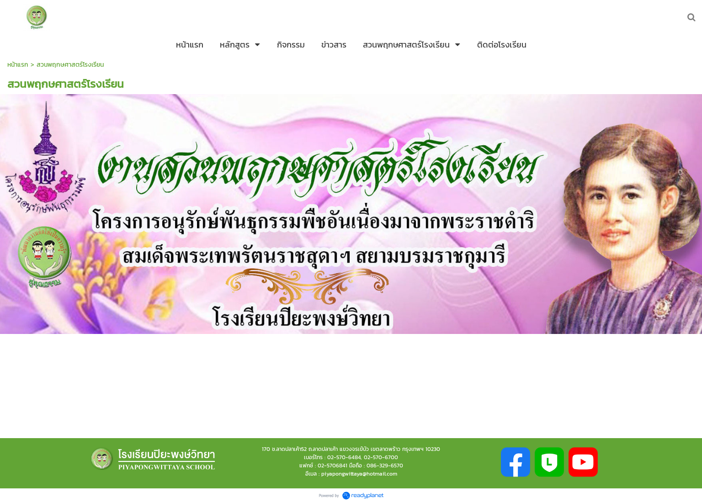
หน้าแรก (17, 64)
